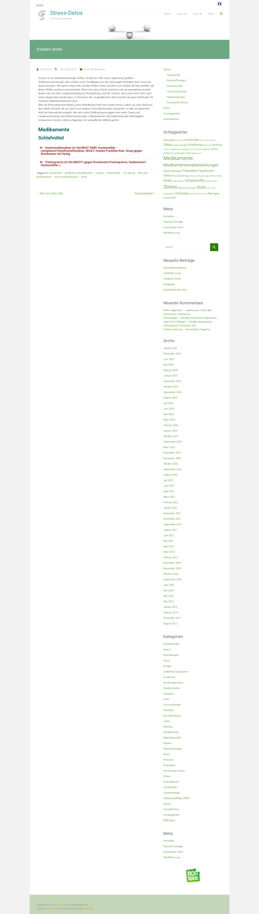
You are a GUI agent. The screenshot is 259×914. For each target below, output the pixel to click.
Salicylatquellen (145, 193)
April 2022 (168, 491)
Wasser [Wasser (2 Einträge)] (192, 194)
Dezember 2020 (172, 562)
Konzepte (168, 710)
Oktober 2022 (170, 463)
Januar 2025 (170, 375)
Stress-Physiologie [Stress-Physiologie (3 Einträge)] (187, 188)
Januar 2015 (170, 606)
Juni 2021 (168, 535)
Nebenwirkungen (176, 97)
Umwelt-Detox (171, 809)
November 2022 (172, 458)
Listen (86, 69)
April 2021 (168, 546)
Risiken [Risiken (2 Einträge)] (219, 176)
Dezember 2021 (172, 513)
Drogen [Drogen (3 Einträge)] (183, 145)
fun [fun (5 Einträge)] (220, 144)
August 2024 (170, 397)
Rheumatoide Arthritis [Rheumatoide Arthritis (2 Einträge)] (207, 176)
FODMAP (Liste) (172, 273)
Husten (100, 173)
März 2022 (169, 496)
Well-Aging (169, 820)
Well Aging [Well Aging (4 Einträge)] (213, 193)
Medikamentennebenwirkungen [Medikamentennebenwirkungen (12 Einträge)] (190, 165)
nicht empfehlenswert (66, 176)
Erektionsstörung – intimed (178, 329)
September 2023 (172, 441)
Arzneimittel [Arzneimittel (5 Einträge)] (191, 139)
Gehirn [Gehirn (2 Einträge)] (166, 149)
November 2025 (172, 353)
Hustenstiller (113, 173)
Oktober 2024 (170, 386)
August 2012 (170, 623)
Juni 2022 (168, 485)
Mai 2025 (168, 364)
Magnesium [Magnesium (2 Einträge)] (196, 153)
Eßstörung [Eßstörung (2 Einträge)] (206, 145)
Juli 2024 (168, 403)
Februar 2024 (170, 425)
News (166, 754)
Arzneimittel (55, 173)
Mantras (168, 726)
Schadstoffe (173, 75)
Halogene (168, 693)
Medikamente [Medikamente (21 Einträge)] (178, 158)
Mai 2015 (168, 601)
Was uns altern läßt (50, 193)
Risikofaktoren (171, 119)
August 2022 (170, 474)
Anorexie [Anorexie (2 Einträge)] (180, 140)
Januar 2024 (170, 430)
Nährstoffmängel (176, 80)
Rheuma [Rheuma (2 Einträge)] (193, 176)
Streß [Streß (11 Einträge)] (201, 187)
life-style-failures (172, 715)
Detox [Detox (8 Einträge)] (167, 145)
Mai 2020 (168, 590)
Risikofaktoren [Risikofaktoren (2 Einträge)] (178, 181)
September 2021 (172, 524)
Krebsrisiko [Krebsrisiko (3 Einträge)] (168, 153)
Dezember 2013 (172, 618)
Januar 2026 (170, 348)
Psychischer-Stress (177, 102)
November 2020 (172, 568)
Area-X (167, 649)
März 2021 (169, 551)
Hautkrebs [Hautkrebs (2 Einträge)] (186, 149)
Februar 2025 (170, 370)
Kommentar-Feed (173, 227)
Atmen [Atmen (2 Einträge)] (203, 140)
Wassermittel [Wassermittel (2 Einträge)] (201, 194)
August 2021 (170, 529)
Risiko (211, 13)
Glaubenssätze (171, 688)
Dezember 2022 (172, 452)
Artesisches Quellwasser (177, 314)
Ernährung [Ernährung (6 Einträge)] (195, 144)
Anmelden (168, 216)
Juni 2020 (168, 584)
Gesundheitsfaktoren (174, 267)
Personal (168, 759)
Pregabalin (169, 284)
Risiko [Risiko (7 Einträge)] (167, 180)
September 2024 (172, 392)
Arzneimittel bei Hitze (175, 289)
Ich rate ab (129, 173)
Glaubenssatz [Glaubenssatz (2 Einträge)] (175, 149)
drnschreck (46, 69)
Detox (196, 13)
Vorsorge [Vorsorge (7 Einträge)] (181, 193)
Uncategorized (171, 113)
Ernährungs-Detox (173, 682)
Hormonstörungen (177, 91)
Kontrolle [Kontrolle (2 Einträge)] (194, 149)
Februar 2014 (170, 612)
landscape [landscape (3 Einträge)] (180, 153)
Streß (84, 176)
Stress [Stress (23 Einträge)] (170, 187)
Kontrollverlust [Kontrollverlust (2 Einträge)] (205, 149)
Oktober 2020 (170, 573)
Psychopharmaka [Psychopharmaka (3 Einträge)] (181, 176)
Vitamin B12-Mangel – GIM (178, 321)
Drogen (167, 666)
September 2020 (172, 579)
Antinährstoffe (175, 86)
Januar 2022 (170, 507)
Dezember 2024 (172, 381)
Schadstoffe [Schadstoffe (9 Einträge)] (194, 180)
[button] (96, 151)
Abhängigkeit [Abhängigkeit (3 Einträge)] (169, 140)
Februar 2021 (170, 557)
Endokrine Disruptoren (175, 671)
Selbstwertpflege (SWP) (176, 798)
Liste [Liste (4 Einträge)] (188, 153)
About (167, 13)
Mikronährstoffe (172, 737)
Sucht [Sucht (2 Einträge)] (208, 188)
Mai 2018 (168, 595)
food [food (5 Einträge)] (215, 144)
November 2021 (172, 518)
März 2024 (169, 419)
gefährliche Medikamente (79, 173)
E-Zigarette (204, 329)
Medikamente (98, 69)
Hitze (166, 699)
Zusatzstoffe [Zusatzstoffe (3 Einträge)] (169, 197)
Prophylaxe (169, 765)
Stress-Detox (66, 12)
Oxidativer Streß (172, 278)
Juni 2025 (168, 359)
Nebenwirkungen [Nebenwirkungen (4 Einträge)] (172, 170)
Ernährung (169, 677)
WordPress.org (171, 232)
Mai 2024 (168, 414)
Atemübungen (171, 655)
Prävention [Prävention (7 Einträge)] (190, 171)
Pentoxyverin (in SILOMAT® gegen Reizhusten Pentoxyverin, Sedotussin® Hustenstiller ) (93, 163)
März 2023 (169, 447)
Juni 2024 (168, 408)
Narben (167, 743)
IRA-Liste (143, 173)
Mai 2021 (168, 540)
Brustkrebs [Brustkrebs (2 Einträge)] (210, 140)
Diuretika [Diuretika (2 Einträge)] (176, 145)
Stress (180, 13)
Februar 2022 (170, 502)
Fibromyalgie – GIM (174, 317)
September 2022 (172, 469)
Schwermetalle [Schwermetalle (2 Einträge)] (211, 181)
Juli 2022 (168, 480)
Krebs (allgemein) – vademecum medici (185, 310)
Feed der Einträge (173, 221)
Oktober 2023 (170, 436)
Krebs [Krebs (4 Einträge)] (214, 149)
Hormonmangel (172, 704)
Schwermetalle (171, 792)
